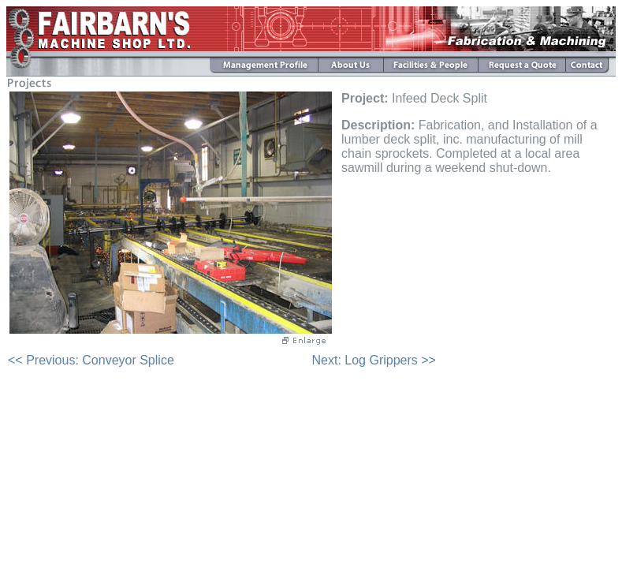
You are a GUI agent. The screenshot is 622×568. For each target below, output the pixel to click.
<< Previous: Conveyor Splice (91, 360)
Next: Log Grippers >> (374, 360)
